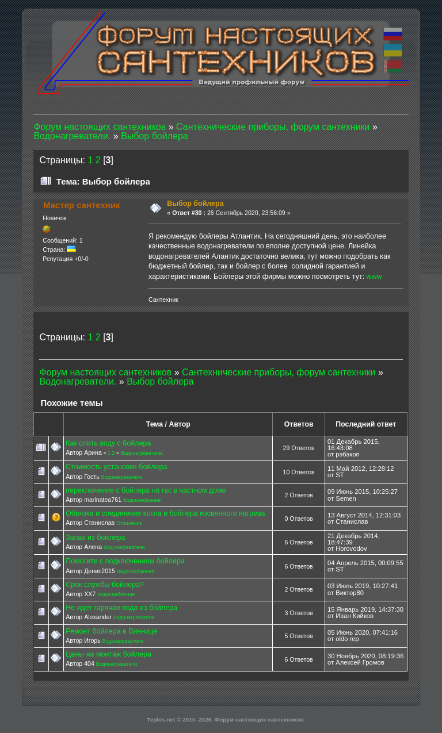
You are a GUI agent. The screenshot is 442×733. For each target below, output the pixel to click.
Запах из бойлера (95, 538)
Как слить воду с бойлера (108, 443)
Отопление (129, 523)
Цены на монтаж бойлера (108, 654)
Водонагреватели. (142, 453)
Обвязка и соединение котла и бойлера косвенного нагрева (165, 513)
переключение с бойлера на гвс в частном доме (146, 490)
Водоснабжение (142, 500)
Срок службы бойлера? (105, 585)
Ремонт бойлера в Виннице (111, 631)
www (374, 277)
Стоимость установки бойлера (116, 467)
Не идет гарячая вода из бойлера (121, 608)
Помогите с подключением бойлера (125, 561)
